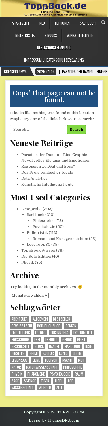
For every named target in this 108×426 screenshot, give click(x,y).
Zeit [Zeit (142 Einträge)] (59, 387)
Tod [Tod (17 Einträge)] (70, 381)
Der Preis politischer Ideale (47, 172)
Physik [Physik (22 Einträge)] (17, 374)
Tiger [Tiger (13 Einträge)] (45, 381)
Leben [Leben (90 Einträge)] (77, 353)
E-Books (51, 35)
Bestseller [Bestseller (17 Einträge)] (61, 319)
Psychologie (44, 226)
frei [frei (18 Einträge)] (37, 339)
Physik (27, 262)
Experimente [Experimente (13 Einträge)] (82, 332)
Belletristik (25, 35)
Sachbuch (88, 23)
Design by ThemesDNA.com (54, 421)
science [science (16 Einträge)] (30, 381)
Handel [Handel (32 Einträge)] (54, 346)
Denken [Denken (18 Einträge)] (71, 326)
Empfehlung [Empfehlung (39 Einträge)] (21, 332)
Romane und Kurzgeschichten (60, 239)
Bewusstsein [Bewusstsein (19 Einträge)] (22, 326)
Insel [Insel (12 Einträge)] (89, 346)
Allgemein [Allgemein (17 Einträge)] (40, 319)
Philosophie (44, 220)
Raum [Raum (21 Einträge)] (79, 374)
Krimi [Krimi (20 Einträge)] (34, 353)
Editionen (62, 23)
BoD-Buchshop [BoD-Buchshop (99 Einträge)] (48, 326)
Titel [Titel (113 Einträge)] (58, 381)
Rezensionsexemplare (54, 47)
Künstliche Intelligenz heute (47, 184)
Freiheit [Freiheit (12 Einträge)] (51, 339)
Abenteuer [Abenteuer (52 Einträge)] (20, 319)
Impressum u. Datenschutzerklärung (54, 60)
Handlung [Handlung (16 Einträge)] (72, 346)
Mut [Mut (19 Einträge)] (81, 360)
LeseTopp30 (38, 244)
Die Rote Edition (36, 256)
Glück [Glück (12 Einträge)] (39, 346)
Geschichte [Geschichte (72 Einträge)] (20, 346)
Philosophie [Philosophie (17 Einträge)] (72, 367)
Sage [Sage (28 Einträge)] (15, 381)
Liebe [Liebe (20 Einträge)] (36, 360)
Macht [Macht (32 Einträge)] (67, 360)
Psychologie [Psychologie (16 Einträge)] (60, 374)
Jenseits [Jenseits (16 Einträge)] (18, 353)
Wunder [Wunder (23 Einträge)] (45, 387)
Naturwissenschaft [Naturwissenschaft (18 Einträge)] (42, 367)
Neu (42, 23)
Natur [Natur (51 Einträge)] (16, 367)
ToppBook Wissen (38, 250)
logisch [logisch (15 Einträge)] (51, 360)
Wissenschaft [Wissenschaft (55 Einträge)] (23, 387)
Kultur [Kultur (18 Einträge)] (48, 353)
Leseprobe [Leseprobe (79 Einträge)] (19, 360)
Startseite (20, 23)
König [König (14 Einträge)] (63, 353)
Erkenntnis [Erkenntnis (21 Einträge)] (59, 332)
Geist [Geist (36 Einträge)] (81, 339)
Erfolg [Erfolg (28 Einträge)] (40, 332)
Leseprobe (31, 209)
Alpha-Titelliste (80, 35)
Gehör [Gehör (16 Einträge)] (67, 339)
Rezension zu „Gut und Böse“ (48, 166)
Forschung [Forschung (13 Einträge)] (20, 339)
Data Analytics (34, 178)
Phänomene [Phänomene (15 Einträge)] (36, 374)
